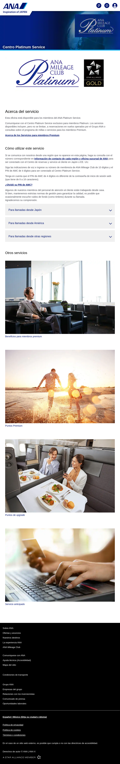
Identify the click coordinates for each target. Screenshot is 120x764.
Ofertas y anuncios (12, 633)
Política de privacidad (13, 725)
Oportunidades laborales (14, 703)
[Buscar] (98, 5)
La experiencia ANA (12, 642)
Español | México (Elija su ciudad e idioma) (25, 717)
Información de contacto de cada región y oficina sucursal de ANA (71, 158)
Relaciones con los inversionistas (18, 694)
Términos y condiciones (14, 735)
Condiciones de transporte (15, 675)
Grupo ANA (8, 684)
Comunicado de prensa (14, 699)
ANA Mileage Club (11, 647)
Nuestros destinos (11, 637)
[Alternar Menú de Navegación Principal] (106, 5)
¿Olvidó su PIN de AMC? (18, 184)
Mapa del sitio (9, 665)
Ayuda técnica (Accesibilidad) (17, 660)
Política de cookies (12, 730)
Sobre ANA (8, 628)
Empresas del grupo (12, 689)
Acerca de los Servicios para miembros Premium (32, 135)
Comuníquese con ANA (14, 655)
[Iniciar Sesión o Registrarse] (114, 5)
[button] (60, 209)
